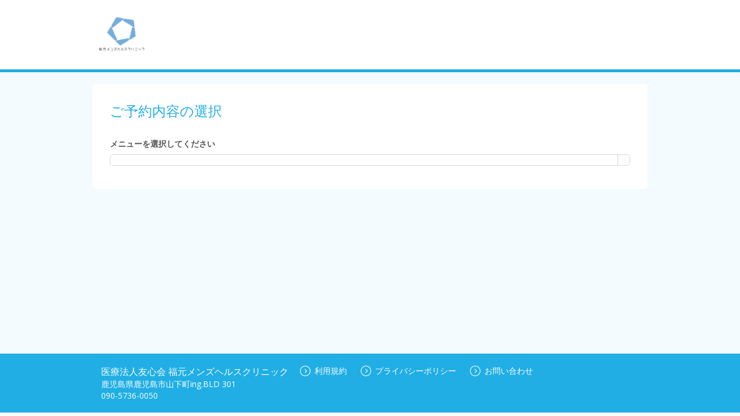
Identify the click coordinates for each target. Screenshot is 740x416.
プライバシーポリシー (408, 370)
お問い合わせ (501, 370)
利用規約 (323, 370)
